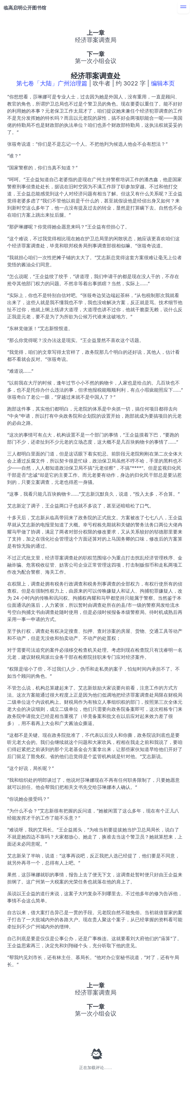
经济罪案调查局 (95, 39)
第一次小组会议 (95, 60)
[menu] (183, 8)
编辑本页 (163, 83)
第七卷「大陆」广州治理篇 (51, 83)
